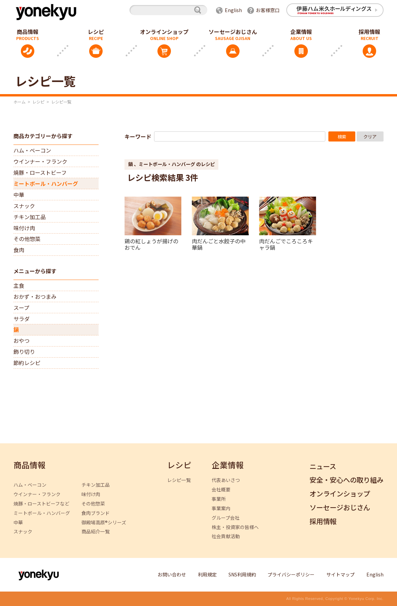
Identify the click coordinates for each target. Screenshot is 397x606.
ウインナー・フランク (40, 161)
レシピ (96, 32)
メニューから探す (35, 271)
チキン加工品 (29, 217)
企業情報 (301, 32)
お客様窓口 (268, 10)
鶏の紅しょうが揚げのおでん (151, 244)
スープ (21, 308)
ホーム (19, 102)
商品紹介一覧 (95, 531)
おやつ (21, 340)
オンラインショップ (164, 32)
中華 (18, 195)
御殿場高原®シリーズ (103, 522)
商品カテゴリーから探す (43, 136)
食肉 (18, 250)
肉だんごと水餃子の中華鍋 (219, 244)
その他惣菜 (26, 239)
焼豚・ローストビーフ (40, 172)
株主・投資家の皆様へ (235, 527)
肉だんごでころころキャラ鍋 (286, 244)
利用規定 (207, 574)
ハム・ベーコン (32, 150)
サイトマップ (340, 574)
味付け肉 (24, 228)
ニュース (323, 466)
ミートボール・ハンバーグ (45, 183)
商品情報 (29, 465)
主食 (18, 285)
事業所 (219, 499)
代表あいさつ (226, 480)
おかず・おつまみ (35, 296)
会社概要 (221, 489)
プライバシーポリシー (291, 574)
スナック (24, 206)
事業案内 (221, 508)
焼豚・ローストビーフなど (41, 504)
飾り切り (24, 352)
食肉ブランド (95, 513)
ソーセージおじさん (233, 32)
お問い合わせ (172, 574)
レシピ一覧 (179, 480)
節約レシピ (26, 363)
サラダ (21, 319)
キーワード (137, 136)
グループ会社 (226, 518)
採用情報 (323, 521)
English (233, 10)
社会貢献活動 (226, 536)
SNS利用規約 (242, 574)
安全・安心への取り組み (347, 480)
